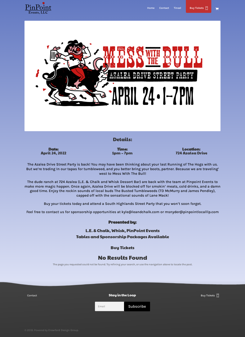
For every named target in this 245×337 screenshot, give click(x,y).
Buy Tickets (197, 8)
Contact (164, 8)
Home (150, 8)
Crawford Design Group (63, 330)
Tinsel (177, 8)
